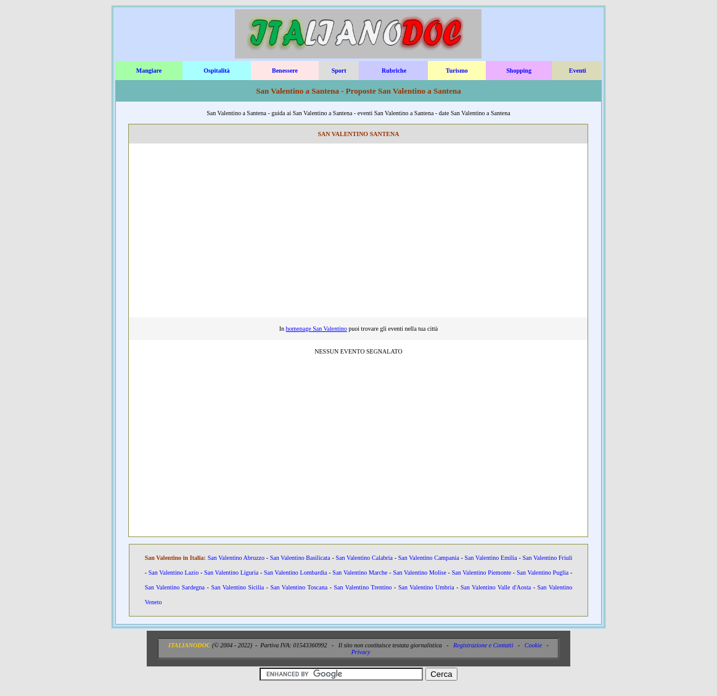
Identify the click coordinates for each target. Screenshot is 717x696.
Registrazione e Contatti (483, 645)
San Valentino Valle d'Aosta (496, 587)
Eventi (577, 70)
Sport (339, 70)
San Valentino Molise (419, 572)
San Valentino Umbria (426, 587)
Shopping (518, 70)
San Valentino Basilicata (300, 557)
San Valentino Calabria (364, 557)
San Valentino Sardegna (175, 587)
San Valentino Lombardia (295, 572)
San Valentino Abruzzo (236, 557)
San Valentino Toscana (299, 587)
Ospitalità (216, 70)
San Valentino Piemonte (481, 572)
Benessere (285, 70)
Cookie (533, 645)
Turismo (457, 70)
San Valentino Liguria (231, 572)
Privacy (361, 652)
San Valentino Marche (359, 572)
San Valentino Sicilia (237, 587)
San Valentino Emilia (491, 557)
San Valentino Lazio (174, 572)
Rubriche (394, 70)
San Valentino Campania (428, 557)
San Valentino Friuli (547, 557)
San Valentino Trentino (362, 587)
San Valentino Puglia (542, 572)
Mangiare (149, 70)
